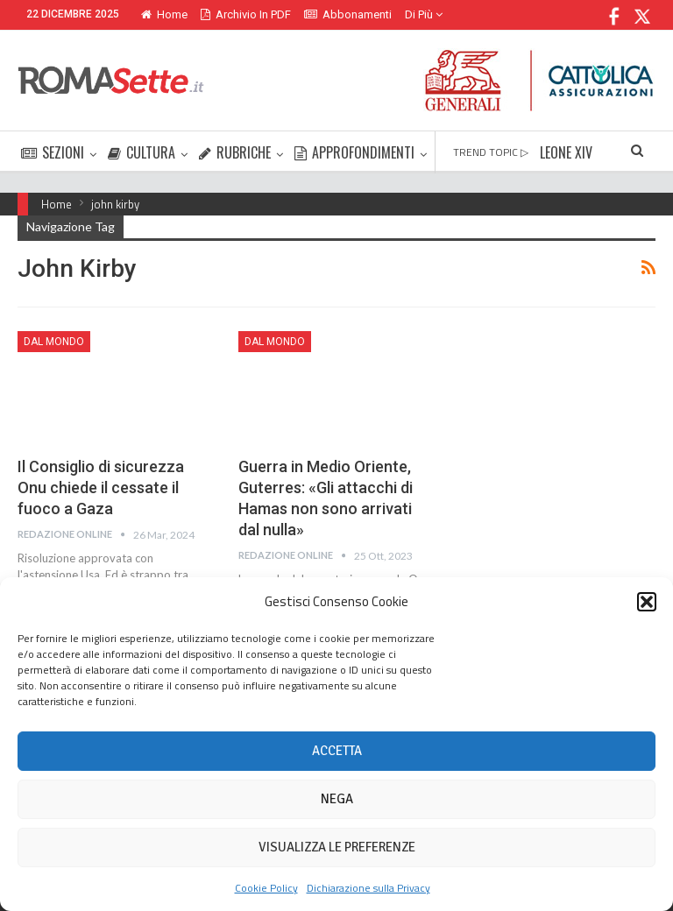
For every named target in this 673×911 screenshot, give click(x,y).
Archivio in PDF (246, 14)
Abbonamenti (348, 14)
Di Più (424, 14)
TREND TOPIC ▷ (490, 152)
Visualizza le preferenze (337, 847)
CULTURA (141, 152)
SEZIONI (52, 152)
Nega (337, 799)
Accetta (337, 751)
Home (164, 14)
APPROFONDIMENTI (354, 152)
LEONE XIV (566, 152)
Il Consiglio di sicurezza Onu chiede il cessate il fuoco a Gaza (101, 487)
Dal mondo (54, 341)
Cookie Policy (266, 887)
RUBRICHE (235, 152)
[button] (646, 602)
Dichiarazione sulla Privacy (368, 887)
